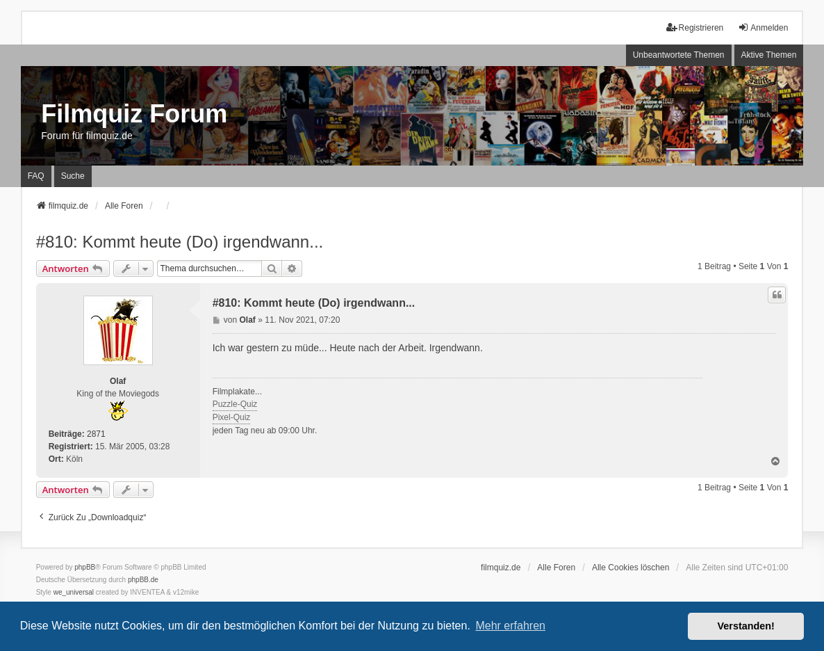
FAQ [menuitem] (36, 176)
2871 (96, 434)
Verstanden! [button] (746, 626)
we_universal (73, 592)
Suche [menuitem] (73, 176)
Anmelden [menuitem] (763, 27)
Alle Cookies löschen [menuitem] (630, 567)
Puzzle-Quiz (235, 404)
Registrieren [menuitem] (695, 27)
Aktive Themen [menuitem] (769, 55)
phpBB (84, 567)
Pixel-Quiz (232, 417)
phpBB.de (143, 580)
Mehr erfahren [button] (510, 626)
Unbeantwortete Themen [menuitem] (679, 55)
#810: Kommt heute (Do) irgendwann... (180, 241)
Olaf (118, 381)
